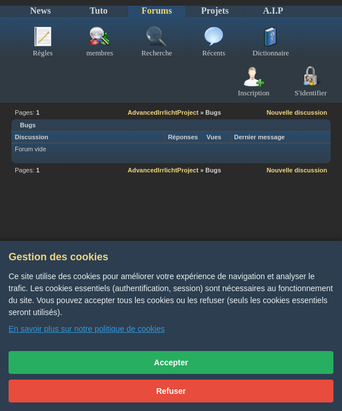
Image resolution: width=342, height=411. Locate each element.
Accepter (171, 362)
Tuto (98, 10)
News (40, 10)
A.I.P (273, 10)
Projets (215, 10)
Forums (156, 10)
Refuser (171, 391)
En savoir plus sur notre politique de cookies (87, 328)
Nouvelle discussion (297, 112)
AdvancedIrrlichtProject (163, 112)
